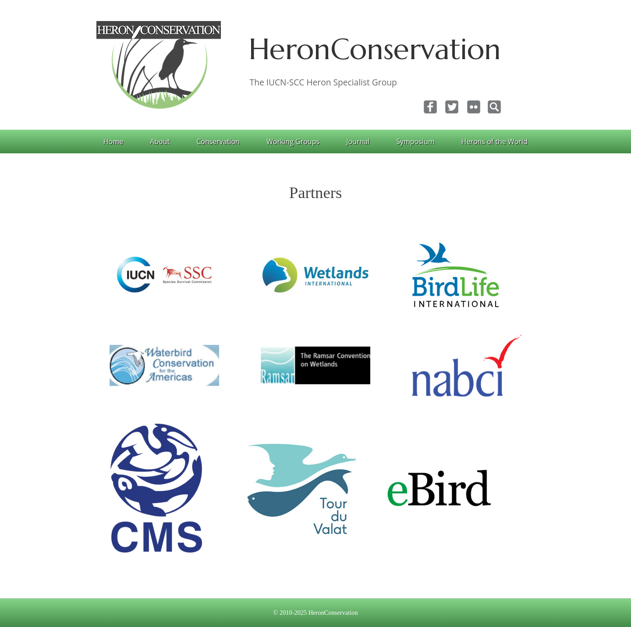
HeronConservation (375, 49)
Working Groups (292, 141)
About (160, 141)
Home (113, 141)
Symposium (415, 141)
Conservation (218, 141)
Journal (357, 141)
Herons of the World (494, 141)
